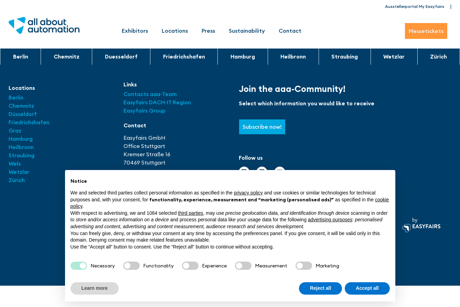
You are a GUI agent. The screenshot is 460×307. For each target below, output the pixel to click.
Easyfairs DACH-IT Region (157, 102)
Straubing (344, 56)
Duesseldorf (121, 56)
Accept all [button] (367, 288)
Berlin (20, 56)
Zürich (438, 56)
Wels (15, 163)
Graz (15, 130)
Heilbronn (293, 56)
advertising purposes (330, 219)
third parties (190, 213)
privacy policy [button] (248, 192)
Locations (175, 30)
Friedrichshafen (184, 56)
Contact (290, 30)
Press (208, 30)
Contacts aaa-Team (150, 94)
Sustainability (247, 30)
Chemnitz (66, 56)
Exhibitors (135, 30)
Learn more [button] (95, 288)
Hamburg (243, 56)
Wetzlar (394, 56)
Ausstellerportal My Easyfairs (414, 6)
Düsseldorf (23, 113)
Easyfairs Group (144, 110)
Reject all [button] (320, 288)
